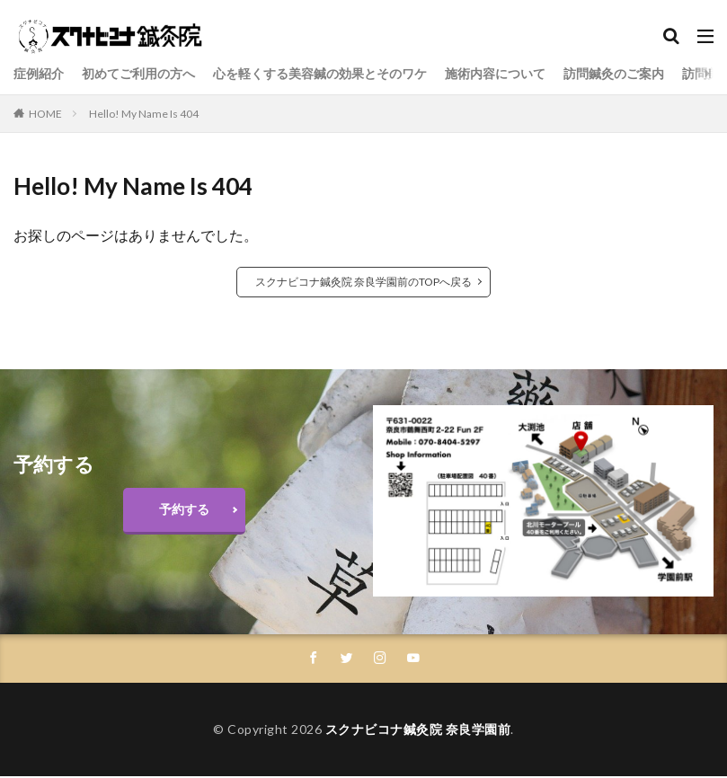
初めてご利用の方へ (138, 73)
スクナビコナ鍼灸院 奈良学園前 (418, 730)
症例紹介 (38, 73)
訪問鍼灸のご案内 (613, 73)
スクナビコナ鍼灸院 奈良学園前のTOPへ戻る (363, 281)
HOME (45, 113)
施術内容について (495, 73)
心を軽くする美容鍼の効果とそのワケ (320, 73)
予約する (184, 509)
